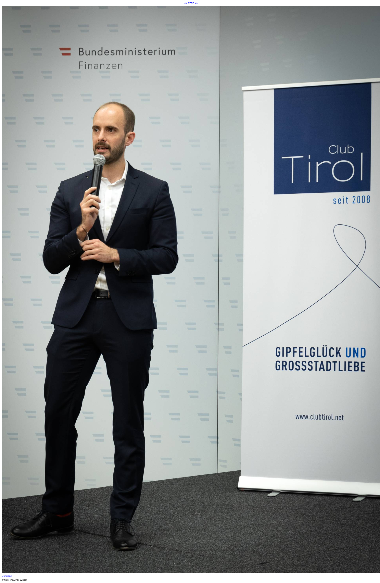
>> (196, 3)
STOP (191, 3)
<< (185, 3)
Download (7, 576)
